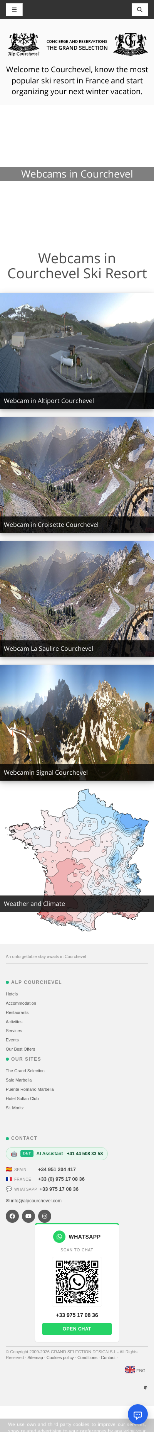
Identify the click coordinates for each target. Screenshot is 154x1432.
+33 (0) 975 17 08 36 (61, 1179)
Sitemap (35, 1357)
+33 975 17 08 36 (59, 1189)
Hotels (12, 994)
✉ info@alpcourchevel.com (34, 1200)
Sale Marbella (19, 1080)
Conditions (88, 1357)
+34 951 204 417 (57, 1169)
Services (14, 1030)
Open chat (77, 1329)
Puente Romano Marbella (30, 1089)
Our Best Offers (20, 1049)
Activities (14, 1021)
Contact (109, 1357)
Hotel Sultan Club (22, 1098)
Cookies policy (61, 1357)
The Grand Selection (25, 1070)
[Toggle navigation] (140, 9)
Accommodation (21, 1003)
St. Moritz (14, 1107)
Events (12, 1040)
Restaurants (17, 1012)
